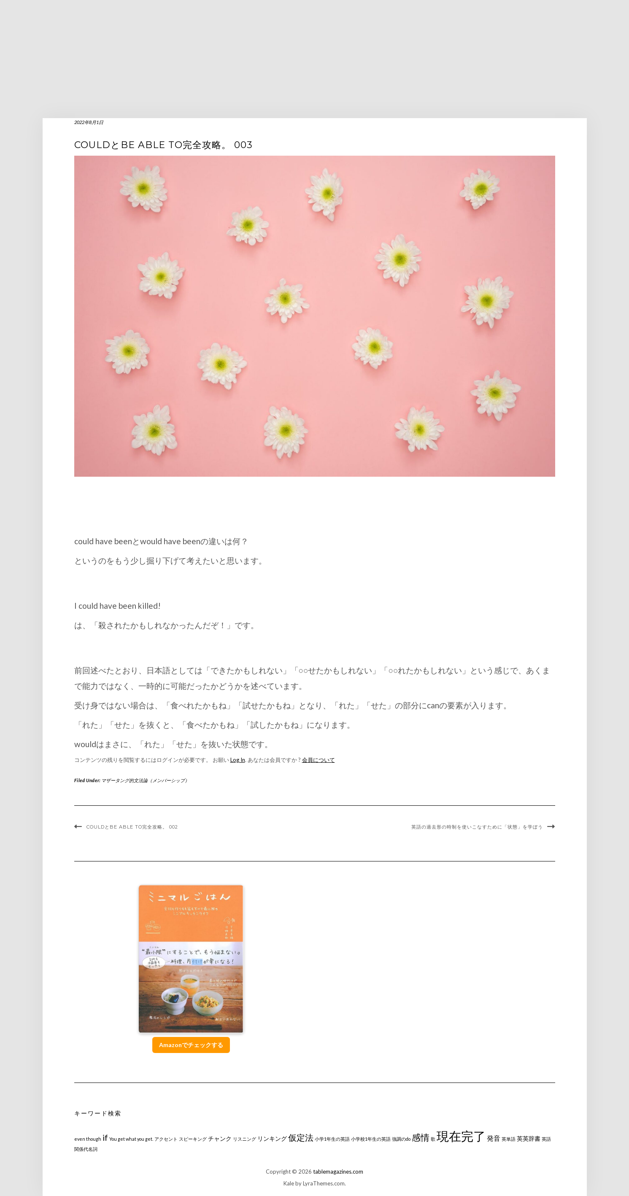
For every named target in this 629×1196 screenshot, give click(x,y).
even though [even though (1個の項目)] (87, 1139)
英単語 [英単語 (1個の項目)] (509, 1139)
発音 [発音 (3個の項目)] (493, 1138)
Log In (237, 759)
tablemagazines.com (338, 1171)
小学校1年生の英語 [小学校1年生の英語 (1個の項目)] (371, 1139)
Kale (288, 1183)
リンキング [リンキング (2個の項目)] (272, 1138)
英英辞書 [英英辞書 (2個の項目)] (528, 1138)
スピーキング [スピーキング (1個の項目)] (193, 1139)
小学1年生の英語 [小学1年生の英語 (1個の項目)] (332, 1139)
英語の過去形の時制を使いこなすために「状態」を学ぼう (477, 827)
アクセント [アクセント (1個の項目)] (166, 1139)
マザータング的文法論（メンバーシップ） (145, 780)
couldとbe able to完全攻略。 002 (132, 827)
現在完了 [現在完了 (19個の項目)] (461, 1136)
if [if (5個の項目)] (105, 1137)
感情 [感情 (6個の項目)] (420, 1137)
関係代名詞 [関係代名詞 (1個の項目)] (85, 1149)
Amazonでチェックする (191, 1044)
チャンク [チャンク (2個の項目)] (220, 1138)
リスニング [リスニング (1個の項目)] (244, 1139)
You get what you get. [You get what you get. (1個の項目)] (131, 1139)
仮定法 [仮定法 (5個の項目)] (300, 1137)
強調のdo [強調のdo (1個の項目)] (401, 1139)
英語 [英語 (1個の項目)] (546, 1139)
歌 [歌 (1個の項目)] (433, 1139)
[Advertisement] (315, 59)
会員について (318, 759)
